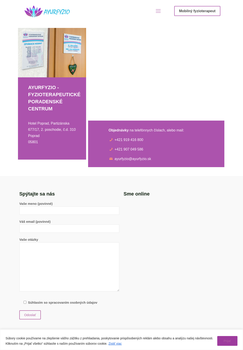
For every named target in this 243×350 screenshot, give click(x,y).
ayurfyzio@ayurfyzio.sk (133, 159)
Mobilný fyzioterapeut (197, 11)
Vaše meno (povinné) (69, 208)
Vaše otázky (69, 264)
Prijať (227, 341)
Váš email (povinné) (69, 226)
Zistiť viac (115, 343)
